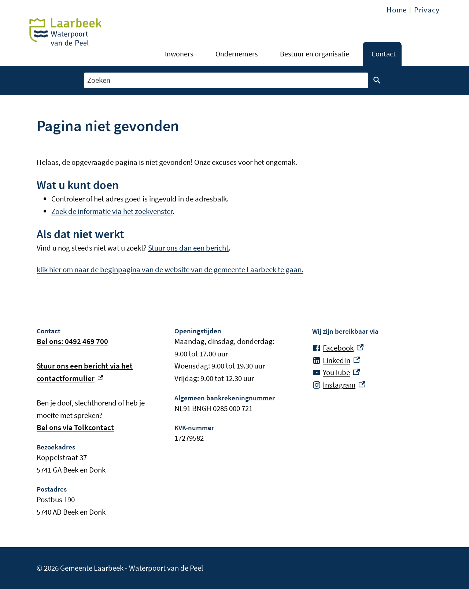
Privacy (427, 10)
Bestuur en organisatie (314, 53)
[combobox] (226, 80)
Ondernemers (236, 53)
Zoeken (375, 80)
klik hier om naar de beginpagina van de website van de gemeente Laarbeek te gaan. (170, 269)
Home (397, 10)
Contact (384, 53)
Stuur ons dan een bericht (188, 248)
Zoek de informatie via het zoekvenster (112, 211)
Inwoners (179, 53)
